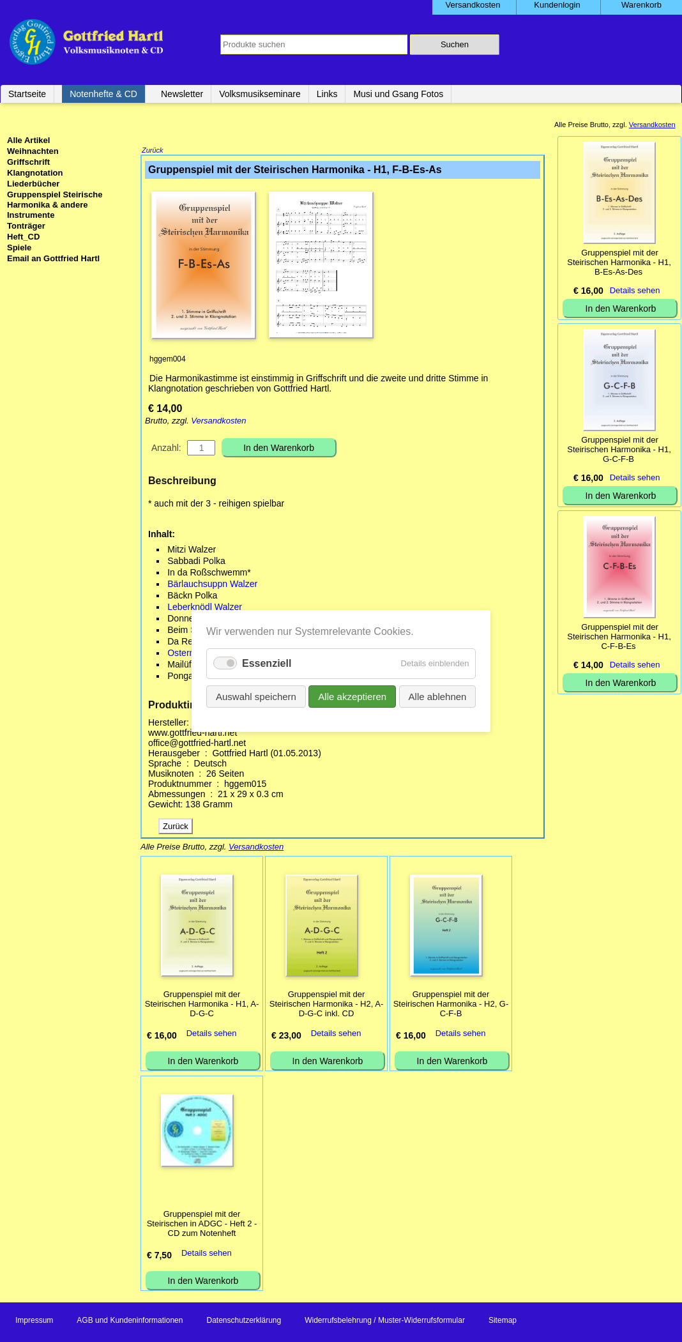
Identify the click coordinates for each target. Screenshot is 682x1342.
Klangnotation (35, 173)
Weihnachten (33, 151)
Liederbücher (33, 183)
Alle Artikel (28, 140)
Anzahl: (166, 449)
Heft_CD (23, 236)
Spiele (19, 247)
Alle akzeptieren (352, 696)
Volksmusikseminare (260, 94)
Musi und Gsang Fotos (398, 94)
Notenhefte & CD (103, 94)
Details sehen (211, 1034)
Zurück (152, 151)
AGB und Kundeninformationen (130, 1321)
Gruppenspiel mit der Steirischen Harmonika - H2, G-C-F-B (451, 1005)
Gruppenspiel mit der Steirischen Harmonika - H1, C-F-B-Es (619, 636)
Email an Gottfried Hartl (53, 258)
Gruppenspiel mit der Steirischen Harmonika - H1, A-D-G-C (202, 1005)
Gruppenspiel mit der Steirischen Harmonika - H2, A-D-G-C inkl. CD (326, 1005)
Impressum (34, 1321)
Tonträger (26, 226)
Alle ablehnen (437, 696)
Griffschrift (28, 162)
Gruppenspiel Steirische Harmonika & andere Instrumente (55, 205)
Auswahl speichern (256, 696)
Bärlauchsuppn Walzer (212, 585)
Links (327, 94)
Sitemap (503, 1321)
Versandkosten (218, 422)
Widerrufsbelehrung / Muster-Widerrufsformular (385, 1321)
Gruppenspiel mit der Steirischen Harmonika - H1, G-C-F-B (619, 449)
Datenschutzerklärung (243, 1321)
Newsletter (182, 94)
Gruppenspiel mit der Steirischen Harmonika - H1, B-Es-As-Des (619, 262)
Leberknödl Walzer (204, 608)
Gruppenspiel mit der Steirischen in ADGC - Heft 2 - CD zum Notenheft (202, 1224)
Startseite (27, 94)
